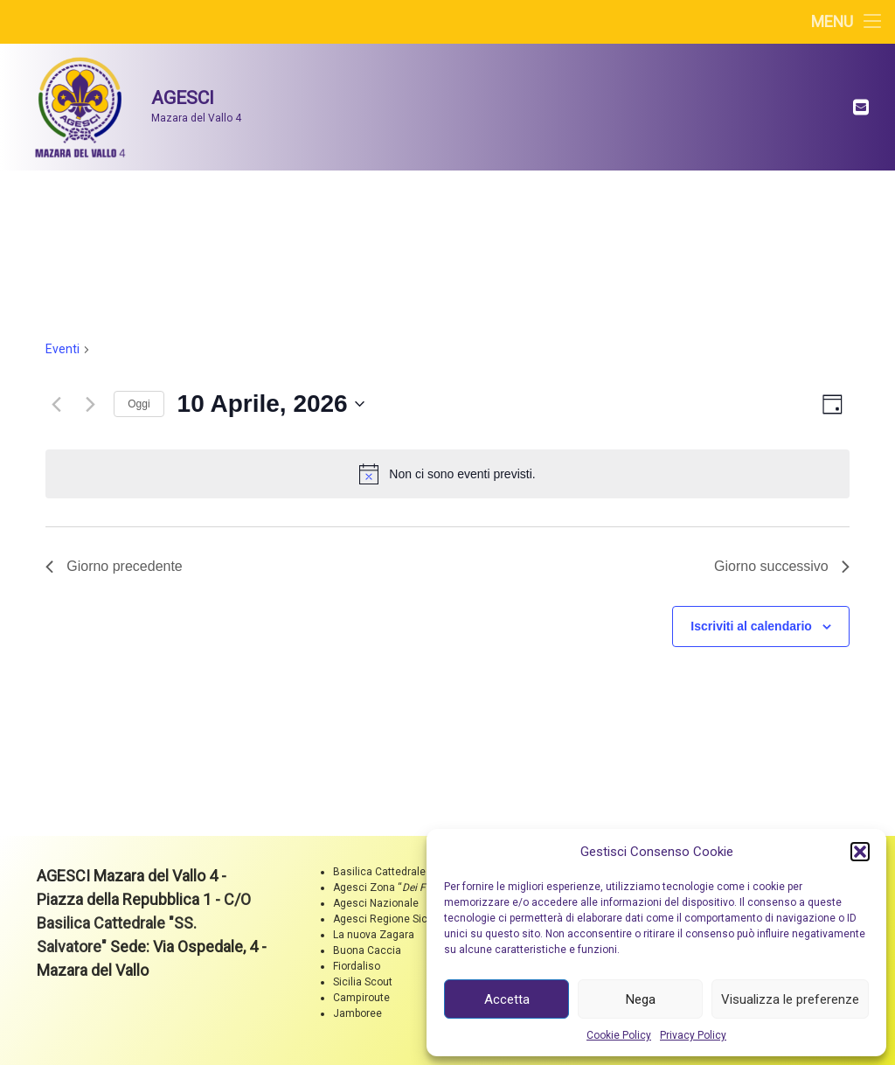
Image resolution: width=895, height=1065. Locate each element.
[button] (860, 851)
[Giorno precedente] (55, 403)
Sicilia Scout (362, 982)
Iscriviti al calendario (751, 626)
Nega (641, 999)
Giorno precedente (114, 566)
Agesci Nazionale (376, 903)
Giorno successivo (782, 566)
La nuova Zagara (373, 935)
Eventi (62, 349)
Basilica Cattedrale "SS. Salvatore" (415, 872)
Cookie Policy (618, 1035)
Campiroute (361, 998)
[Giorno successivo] (90, 403)
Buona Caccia (367, 950)
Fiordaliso (356, 966)
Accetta (507, 999)
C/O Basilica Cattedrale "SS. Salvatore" (144, 923)
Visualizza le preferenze (790, 999)
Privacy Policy (693, 1035)
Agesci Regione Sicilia (387, 919)
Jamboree (357, 1013)
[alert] (447, 473)
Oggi (138, 404)
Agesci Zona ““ (392, 887)
